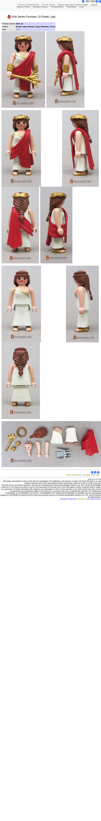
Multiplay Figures (40, 7)
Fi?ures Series (48, 4)
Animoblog (71, 7)
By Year (96, 475)
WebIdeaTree (82, 499)
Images (87, 475)
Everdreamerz (57, 7)
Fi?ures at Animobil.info (28, 4)
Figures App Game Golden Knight (73, 4)
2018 (18, 29)
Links (81, 7)
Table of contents (74, 475)
